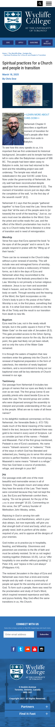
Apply (20, 43)
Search (40, 3)
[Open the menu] (49, 3)
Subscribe (34, 43)
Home (4, 53)
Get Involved (47, 43)
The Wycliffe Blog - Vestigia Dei (20, 53)
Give (8, 43)
